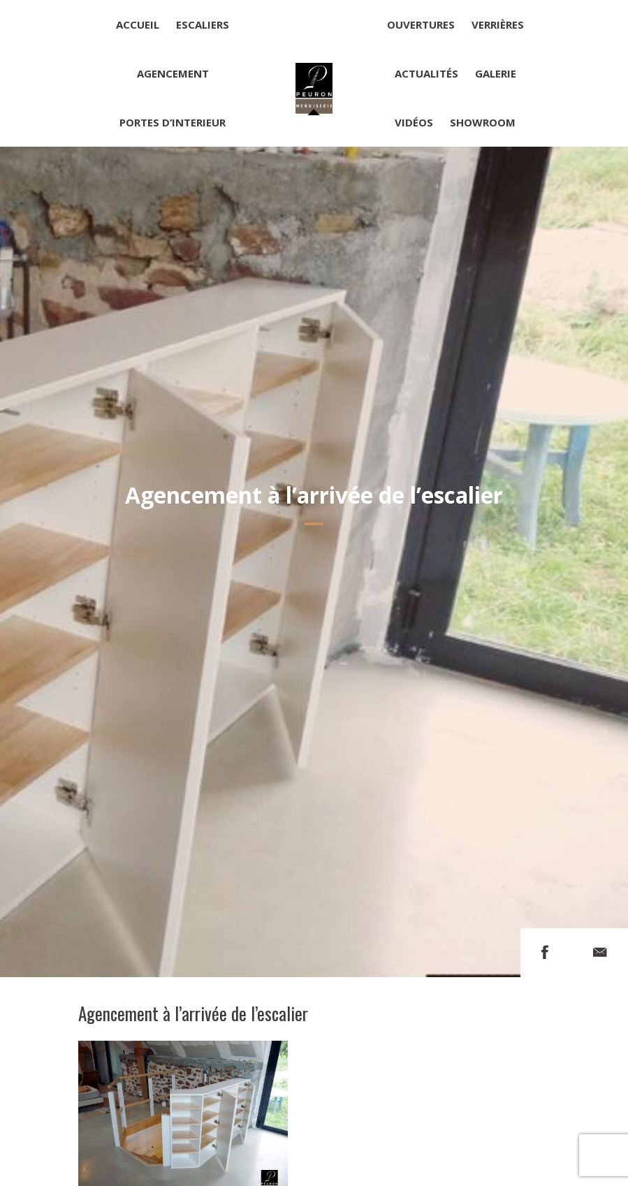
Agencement (173, 73)
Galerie (495, 73)
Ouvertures (421, 24)
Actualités (426, 73)
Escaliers (202, 24)
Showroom (483, 122)
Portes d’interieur (172, 122)
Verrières (498, 24)
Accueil (137, 24)
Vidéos (414, 122)
